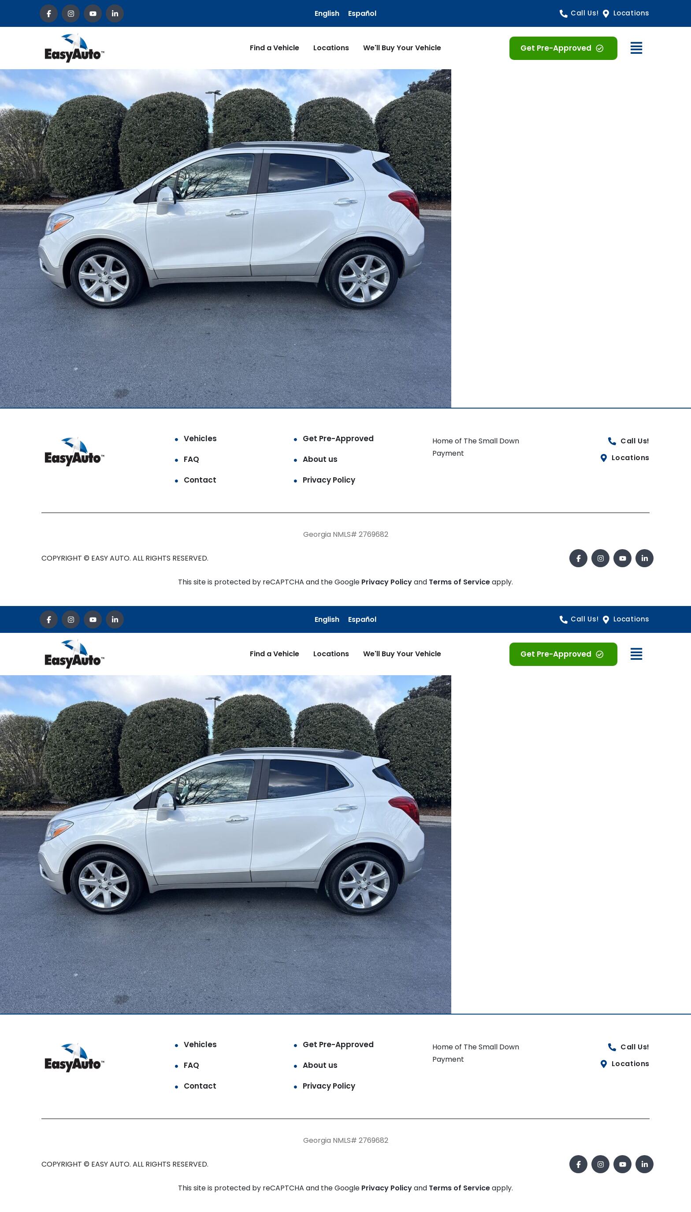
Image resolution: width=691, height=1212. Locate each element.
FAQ (191, 459)
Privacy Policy (329, 480)
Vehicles (200, 438)
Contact (200, 480)
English (327, 13)
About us (320, 459)
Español (362, 13)
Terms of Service (460, 582)
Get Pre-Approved (338, 438)
